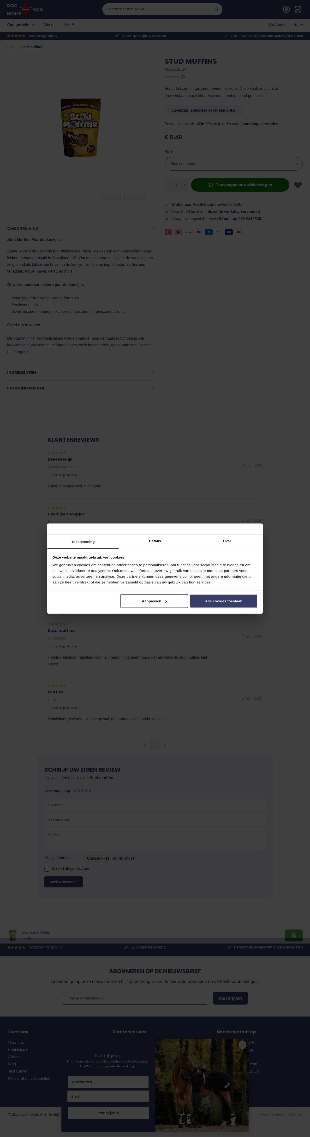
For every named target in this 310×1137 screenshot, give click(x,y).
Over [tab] (227, 541)
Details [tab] (155, 541)
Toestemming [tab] (83, 541)
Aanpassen (154, 601)
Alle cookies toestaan (224, 601)
